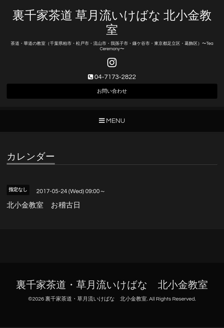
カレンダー (31, 158)
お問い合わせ (112, 92)
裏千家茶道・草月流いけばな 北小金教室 (112, 286)
